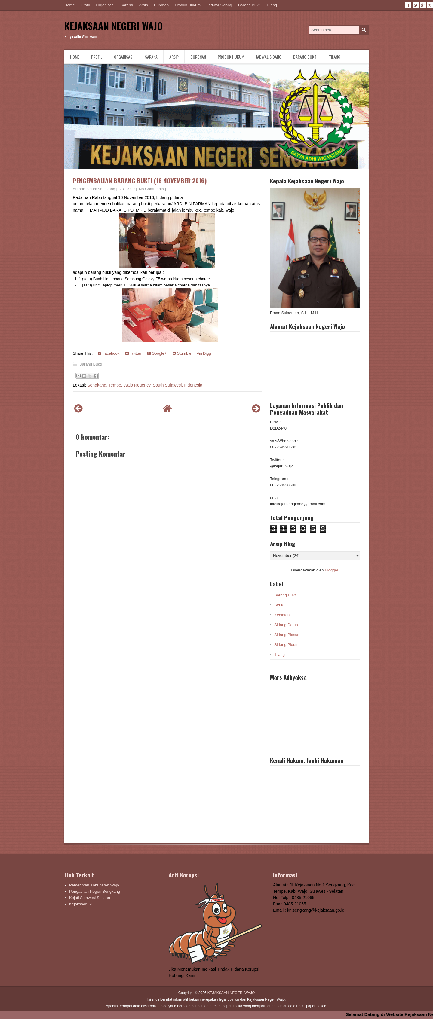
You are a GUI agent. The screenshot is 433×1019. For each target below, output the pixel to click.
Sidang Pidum (286, 644)
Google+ (157, 353)
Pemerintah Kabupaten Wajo (94, 885)
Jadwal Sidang (219, 5)
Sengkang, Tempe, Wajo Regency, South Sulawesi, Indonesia (144, 385)
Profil (85, 5)
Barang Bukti (249, 5)
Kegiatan (282, 615)
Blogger (331, 570)
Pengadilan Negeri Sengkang (94, 891)
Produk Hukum (188, 5)
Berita (279, 605)
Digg (204, 353)
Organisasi (105, 5)
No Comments (151, 189)
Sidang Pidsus (286, 634)
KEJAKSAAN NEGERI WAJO (113, 26)
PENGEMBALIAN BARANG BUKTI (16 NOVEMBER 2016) (140, 180)
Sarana (126, 5)
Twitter (133, 353)
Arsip (143, 5)
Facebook (108, 353)
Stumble (182, 353)
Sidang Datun (286, 625)
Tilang (271, 5)
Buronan (161, 5)
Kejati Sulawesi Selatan (89, 897)
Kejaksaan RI (80, 904)
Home (69, 5)
